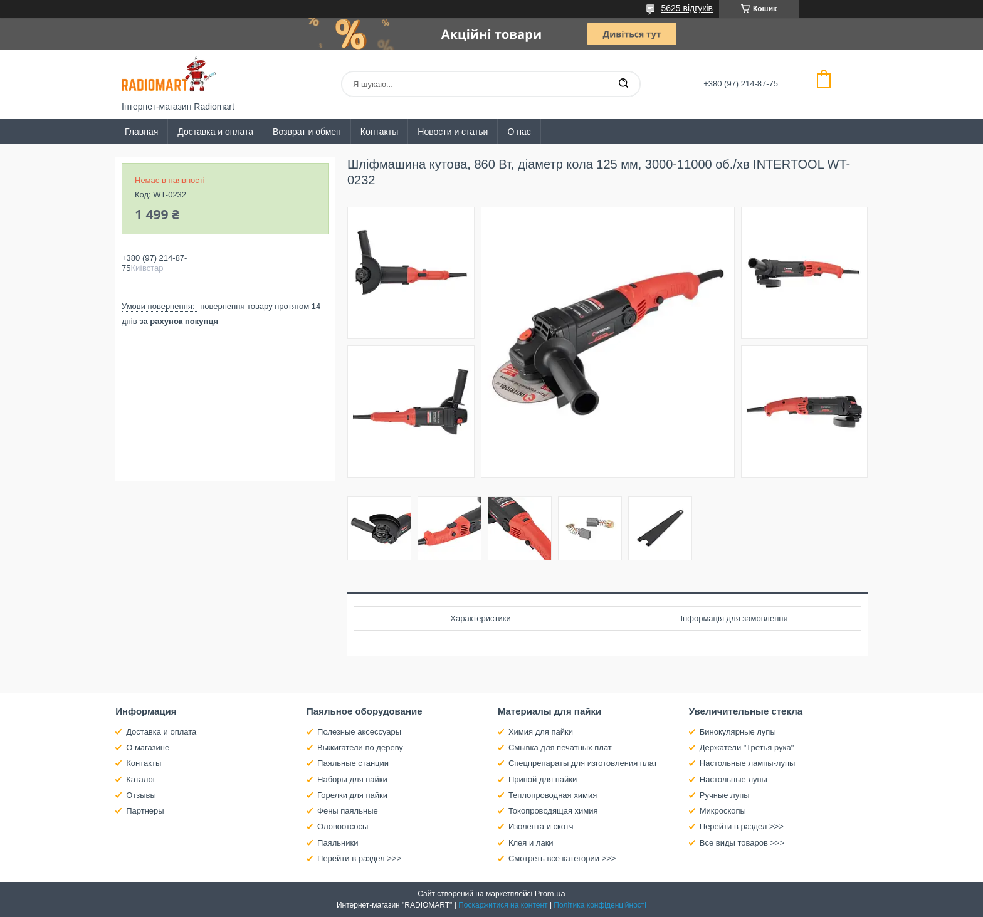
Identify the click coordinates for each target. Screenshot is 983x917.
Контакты (379, 132)
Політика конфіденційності (600, 905)
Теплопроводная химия (552, 795)
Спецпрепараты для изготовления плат (582, 763)
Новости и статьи (453, 132)
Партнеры (145, 810)
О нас (518, 132)
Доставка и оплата (215, 132)
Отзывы (141, 795)
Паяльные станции (353, 763)
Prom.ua (550, 893)
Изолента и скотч (541, 826)
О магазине (147, 747)
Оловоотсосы (342, 826)
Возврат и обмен (307, 132)
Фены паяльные (347, 810)
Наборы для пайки (352, 779)
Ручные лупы (725, 795)
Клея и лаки (531, 842)
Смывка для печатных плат (560, 747)
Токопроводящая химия (553, 810)
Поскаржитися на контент (502, 905)
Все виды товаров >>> (742, 842)
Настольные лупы (733, 779)
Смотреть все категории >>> (562, 858)
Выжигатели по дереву (360, 747)
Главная (141, 132)
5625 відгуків (687, 8)
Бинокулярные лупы (738, 731)
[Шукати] (623, 84)
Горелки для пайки (352, 795)
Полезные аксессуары (359, 731)
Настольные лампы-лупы (748, 763)
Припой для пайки (542, 779)
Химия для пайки (540, 731)
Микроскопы (723, 810)
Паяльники (337, 842)
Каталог (140, 779)
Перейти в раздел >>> (359, 858)
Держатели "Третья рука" (747, 747)
